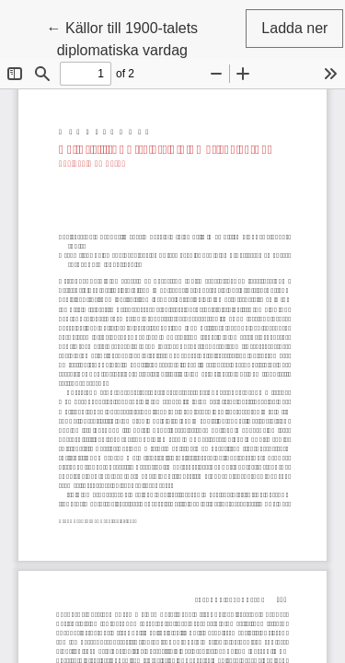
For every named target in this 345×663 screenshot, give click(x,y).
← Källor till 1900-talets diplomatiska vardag (145, 37)
